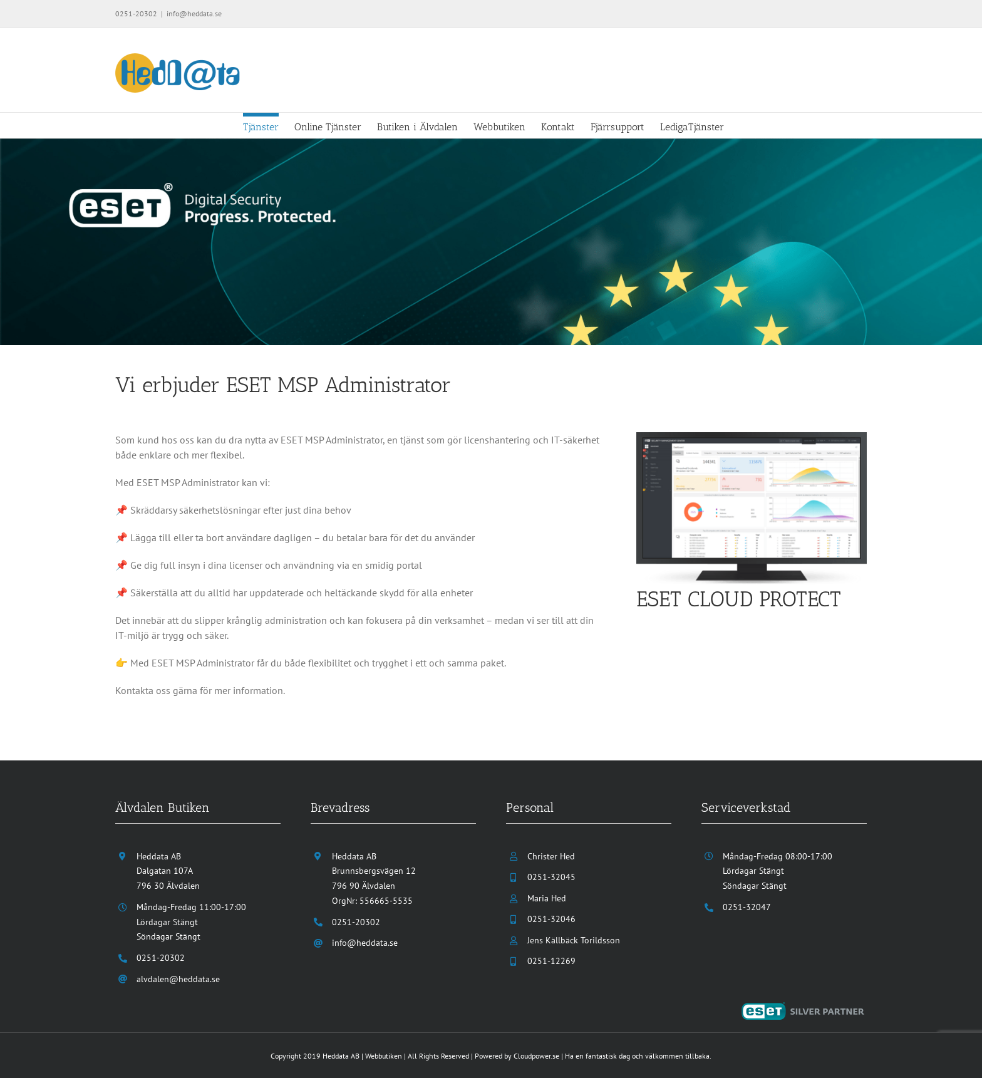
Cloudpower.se (536, 1055)
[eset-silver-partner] (804, 1007)
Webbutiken (383, 1055)
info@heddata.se (194, 13)
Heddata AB (341, 1055)
